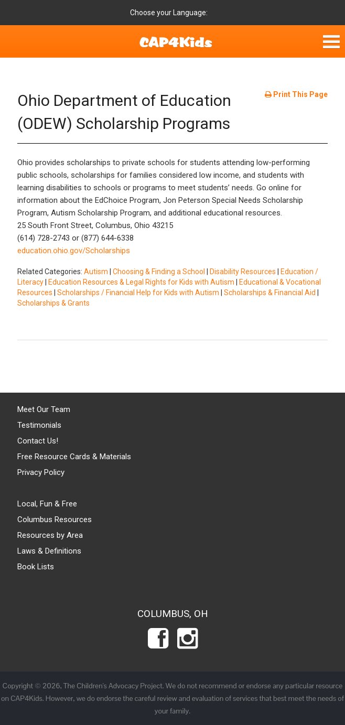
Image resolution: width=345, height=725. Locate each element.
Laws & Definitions (49, 551)
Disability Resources (243, 271)
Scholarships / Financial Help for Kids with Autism (138, 292)
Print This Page (296, 94)
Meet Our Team (43, 409)
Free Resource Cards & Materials (74, 456)
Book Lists (35, 566)
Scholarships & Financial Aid (270, 292)
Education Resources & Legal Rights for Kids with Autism (141, 282)
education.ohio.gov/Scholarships (73, 250)
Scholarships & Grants (53, 303)
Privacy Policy (40, 472)
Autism (96, 271)
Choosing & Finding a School (159, 271)
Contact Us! (37, 441)
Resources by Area (50, 535)
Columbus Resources (54, 519)
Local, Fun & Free (47, 503)
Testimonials (39, 425)
